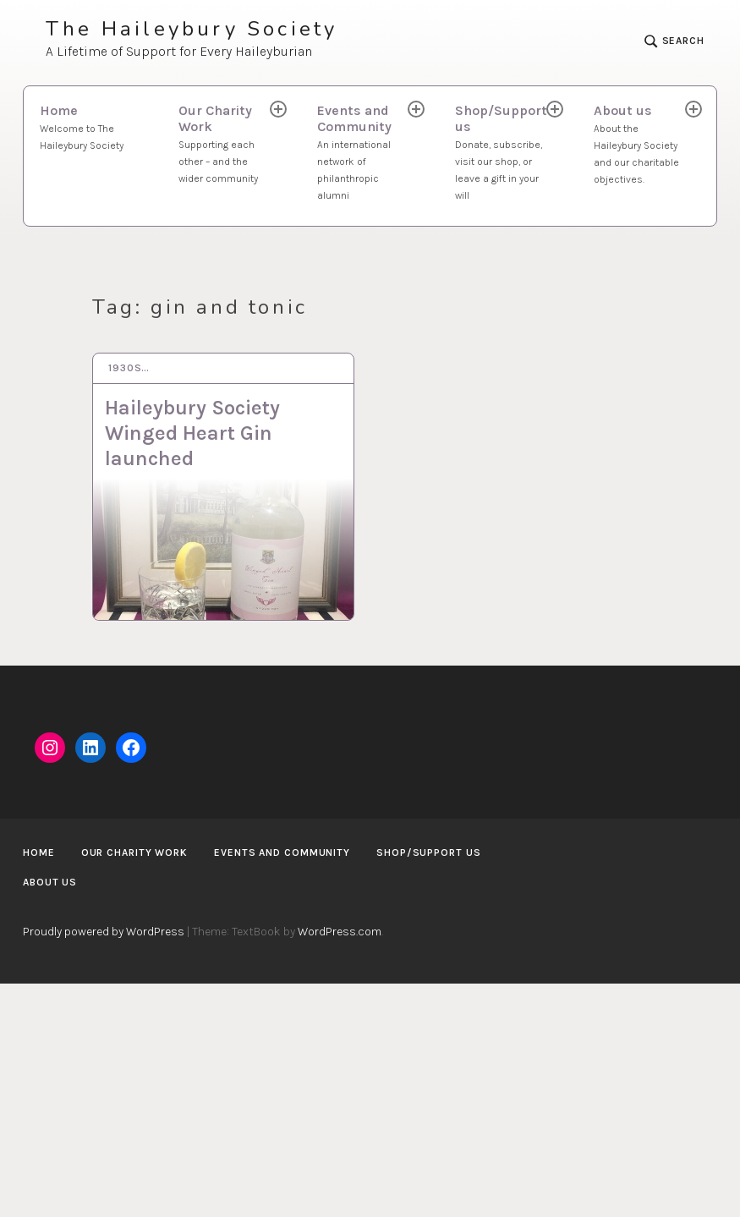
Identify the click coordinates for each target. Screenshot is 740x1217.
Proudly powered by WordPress (103, 931)
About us (641, 145)
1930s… (129, 368)
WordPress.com (339, 931)
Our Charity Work (225, 144)
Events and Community (364, 153)
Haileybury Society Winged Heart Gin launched (192, 433)
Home (92, 128)
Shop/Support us (502, 153)
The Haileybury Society (191, 29)
